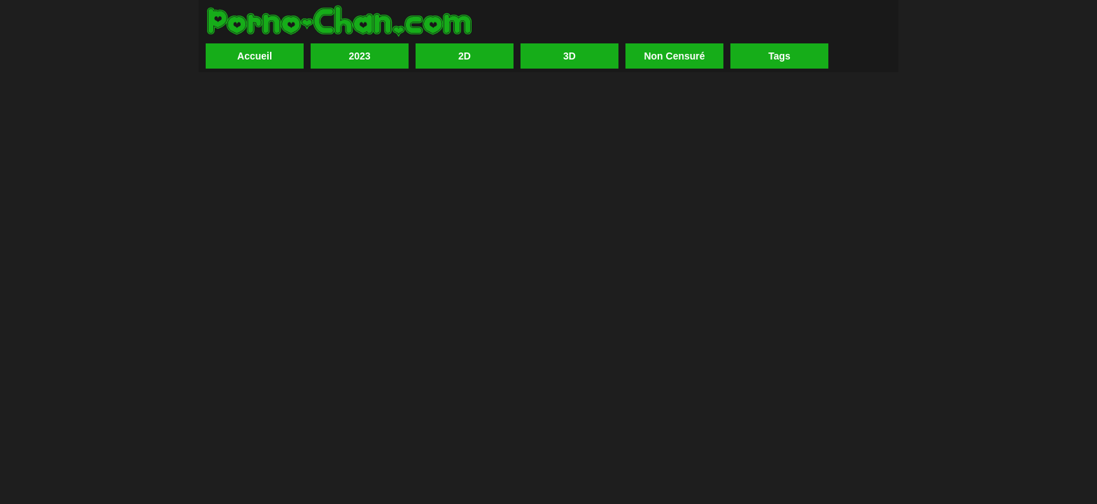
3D (569, 56)
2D (464, 56)
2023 (359, 56)
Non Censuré (674, 56)
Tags (779, 56)
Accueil (254, 56)
